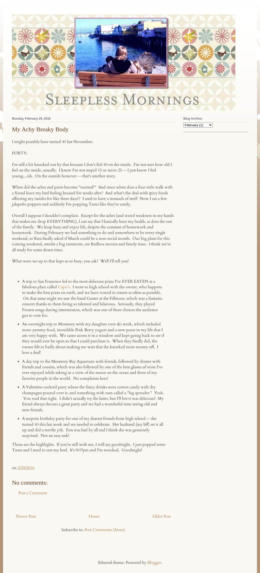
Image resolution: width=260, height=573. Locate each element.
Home (94, 516)
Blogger (154, 562)
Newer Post (26, 516)
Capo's (64, 287)
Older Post (161, 516)
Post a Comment (32, 493)
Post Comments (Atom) (105, 530)
